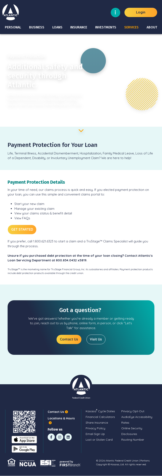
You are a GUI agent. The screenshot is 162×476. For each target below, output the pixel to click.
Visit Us (96, 339)
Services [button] (131, 27)
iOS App (24, 440)
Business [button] (36, 27)
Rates (125, 422)
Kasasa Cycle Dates (100, 411)
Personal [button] (13, 27)
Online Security (131, 428)
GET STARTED (22, 229)
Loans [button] (57, 27)
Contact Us (69, 339)
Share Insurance (97, 422)
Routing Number (132, 439)
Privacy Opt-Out (132, 411)
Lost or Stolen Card (99, 439)
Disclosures (129, 434)
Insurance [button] (78, 27)
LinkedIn (68, 437)
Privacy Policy (95, 428)
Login (140, 12)
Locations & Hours (61, 418)
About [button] (152, 27)
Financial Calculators (100, 417)
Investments (105, 27)
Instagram (59, 437)
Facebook (51, 437)
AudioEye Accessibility (136, 417)
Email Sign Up (95, 434)
